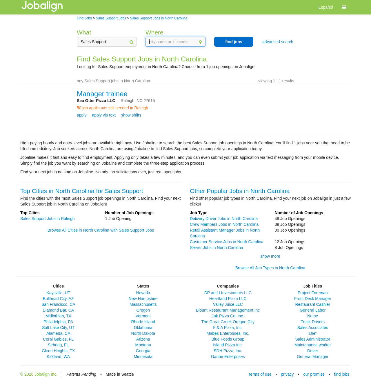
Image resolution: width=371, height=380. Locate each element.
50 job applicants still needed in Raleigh (112, 108)
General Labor (313, 310)
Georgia (143, 350)
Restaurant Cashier (312, 304)
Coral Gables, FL (58, 339)
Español (325, 7)
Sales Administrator (312, 339)
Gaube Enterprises (228, 356)
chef (313, 333)
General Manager (312, 356)
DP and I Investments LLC (228, 292)
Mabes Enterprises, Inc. (228, 333)
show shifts (131, 115)
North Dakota (143, 333)
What (84, 32)
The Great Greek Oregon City (227, 321)
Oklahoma (143, 327)
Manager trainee (102, 94)
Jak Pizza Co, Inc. (228, 316)
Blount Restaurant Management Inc (228, 310)
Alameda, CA (58, 333)
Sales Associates (312, 327)
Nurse (312, 316)
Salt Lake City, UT (58, 327)
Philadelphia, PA (58, 321)
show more (270, 256)
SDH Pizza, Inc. (228, 350)
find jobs (233, 41)
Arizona (143, 339)
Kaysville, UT (58, 292)
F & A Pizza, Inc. (228, 327)
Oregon (143, 310)
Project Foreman (313, 292)
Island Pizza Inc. (228, 345)
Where (154, 32)
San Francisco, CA (58, 304)
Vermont (143, 316)
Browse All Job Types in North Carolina (270, 268)
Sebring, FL (58, 345)
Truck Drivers (313, 321)
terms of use (260, 374)
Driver (312, 350)
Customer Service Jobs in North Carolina (226, 241)
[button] (344, 7)
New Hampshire (143, 298)
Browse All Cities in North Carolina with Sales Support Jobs (101, 230)
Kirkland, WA (58, 356)
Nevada (143, 292)
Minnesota (143, 356)
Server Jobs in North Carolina (216, 247)
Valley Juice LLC (228, 304)
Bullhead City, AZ (58, 298)
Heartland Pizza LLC (227, 298)
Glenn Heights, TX (58, 350)
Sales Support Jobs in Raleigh (47, 218)
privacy (287, 374)
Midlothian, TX (58, 316)
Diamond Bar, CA (58, 310)
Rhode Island (143, 321)
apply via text (104, 115)
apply (81, 115)
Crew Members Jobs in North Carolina (224, 224)
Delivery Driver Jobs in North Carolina (224, 218)
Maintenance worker (312, 345)
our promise (314, 374)
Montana (143, 345)
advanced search (277, 41)
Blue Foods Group (227, 339)
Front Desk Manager (312, 298)
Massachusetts (143, 304)
